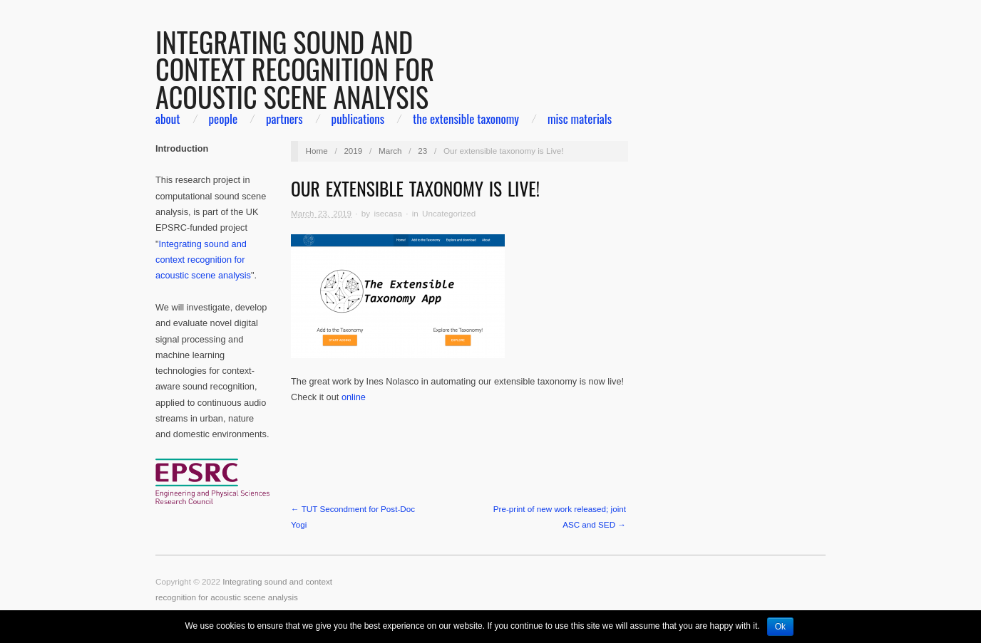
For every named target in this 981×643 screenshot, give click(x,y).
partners (284, 119)
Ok (780, 627)
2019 (353, 150)
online (353, 397)
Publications (358, 119)
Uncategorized (449, 213)
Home (317, 150)
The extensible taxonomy (466, 119)
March (390, 150)
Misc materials (580, 119)
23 (422, 150)
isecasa (388, 213)
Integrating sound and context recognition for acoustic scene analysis (203, 260)
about (167, 119)
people (222, 119)
